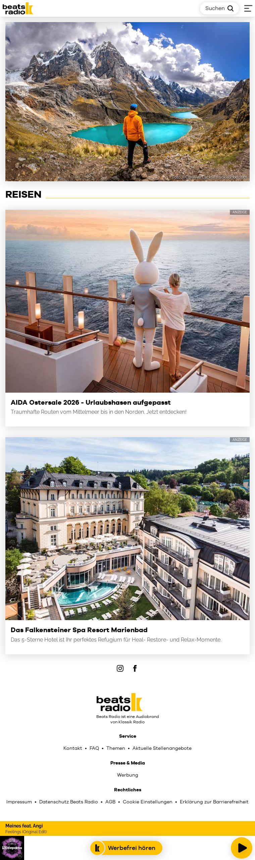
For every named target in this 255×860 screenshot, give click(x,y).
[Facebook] (135, 668)
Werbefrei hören (126, 848)
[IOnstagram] (120, 668)
